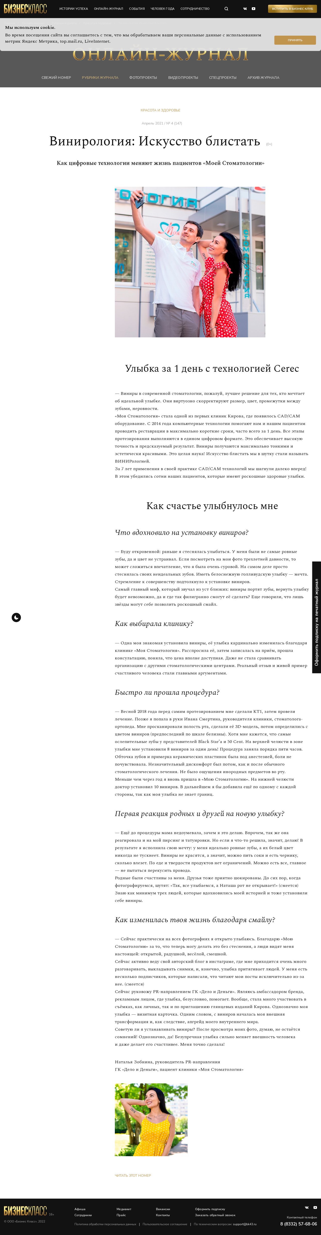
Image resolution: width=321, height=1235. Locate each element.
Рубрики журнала (100, 77)
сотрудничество (195, 9)
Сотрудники (83, 1215)
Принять (295, 40)
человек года (163, 9)
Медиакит (124, 1209)
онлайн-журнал (108, 9)
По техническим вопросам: (225, 1224)
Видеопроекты (183, 77)
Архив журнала (263, 77)
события (136, 9)
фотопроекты (143, 77)
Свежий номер (56, 77)
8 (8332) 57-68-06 (298, 1224)
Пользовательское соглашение (165, 1224)
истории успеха (73, 9)
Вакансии (163, 1209)
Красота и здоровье (160, 110)
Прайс (121, 1215)
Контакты (163, 1215)
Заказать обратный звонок (215, 1215)
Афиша (80, 1209)
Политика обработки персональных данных (105, 1224)
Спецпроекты (222, 77)
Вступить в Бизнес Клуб (292, 9)
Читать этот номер (133, 1175)
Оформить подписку (210, 1209)
